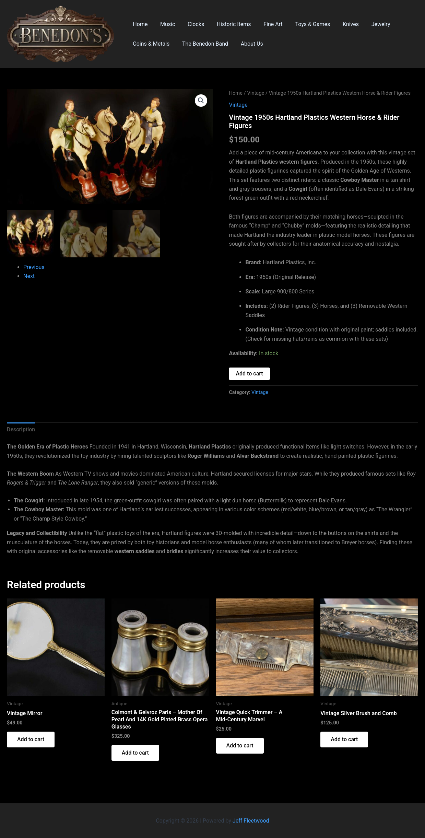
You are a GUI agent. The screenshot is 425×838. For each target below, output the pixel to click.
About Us (248, 43)
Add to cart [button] (30, 739)
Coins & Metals (150, 43)
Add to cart (249, 373)
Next (29, 275)
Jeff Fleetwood (251, 820)
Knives (340, 24)
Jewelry (368, 24)
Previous (34, 267)
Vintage (255, 93)
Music (165, 24)
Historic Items (228, 24)
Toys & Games (303, 24)
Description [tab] (21, 429)
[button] (201, 100)
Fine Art (265, 24)
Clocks (192, 24)
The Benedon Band (203, 43)
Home (139, 24)
